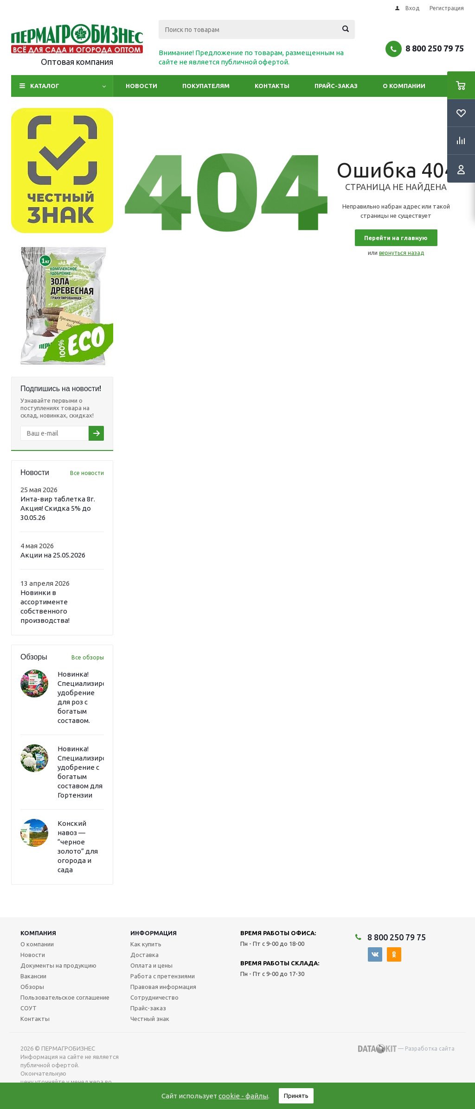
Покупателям (206, 85)
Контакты (272, 85)
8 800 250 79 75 (434, 48)
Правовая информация (163, 986)
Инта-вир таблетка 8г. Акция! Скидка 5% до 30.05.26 (57, 508)
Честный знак (149, 1018)
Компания (38, 933)
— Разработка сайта (406, 1048)
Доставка (144, 954)
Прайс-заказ (336, 85)
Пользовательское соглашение (64, 997)
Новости (141, 85)
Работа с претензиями (162, 976)
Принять (296, 1095)
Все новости (87, 473)
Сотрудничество (154, 997)
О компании (404, 85)
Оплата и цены (151, 965)
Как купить (145, 944)
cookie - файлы (243, 1096)
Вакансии (33, 976)
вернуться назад (401, 253)
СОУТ (28, 1008)
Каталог (44, 85)
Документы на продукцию (58, 965)
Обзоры (32, 986)
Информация (153, 933)
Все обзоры (87, 657)
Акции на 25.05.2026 (52, 555)
